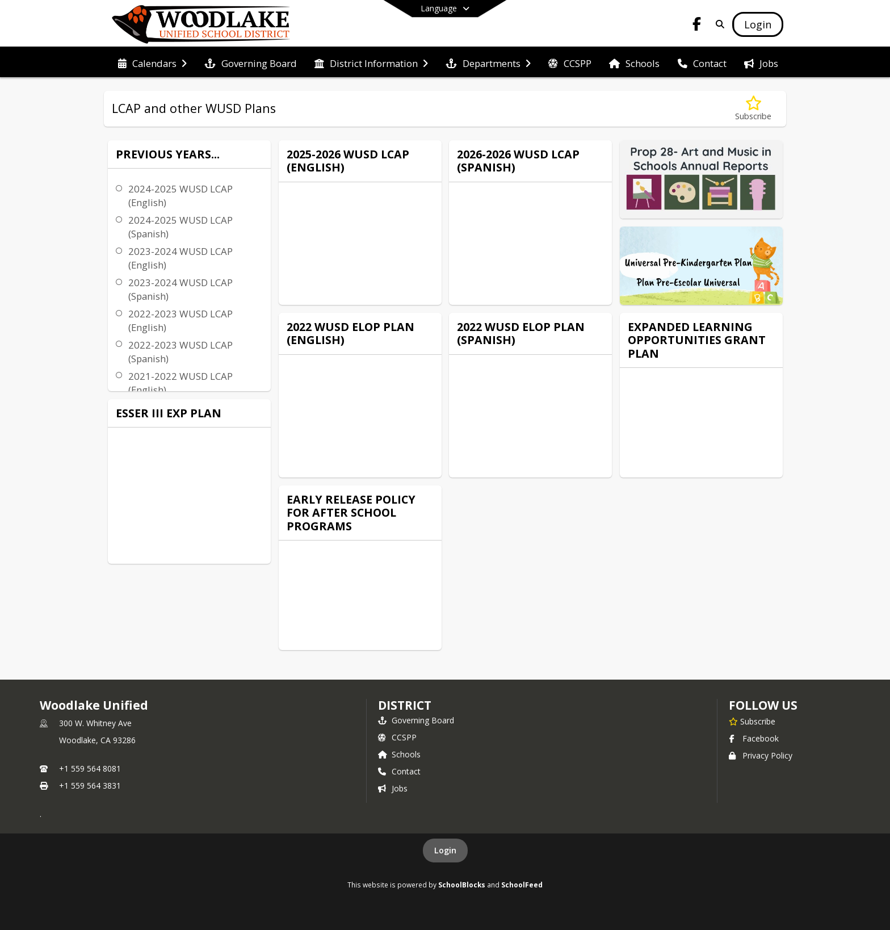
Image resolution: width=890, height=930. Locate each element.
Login (445, 850)
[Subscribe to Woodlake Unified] (752, 721)
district (404, 705)
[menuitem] (152, 62)
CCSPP (397, 737)
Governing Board (416, 720)
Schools (399, 754)
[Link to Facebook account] (697, 25)
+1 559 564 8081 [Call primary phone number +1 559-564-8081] (90, 768)
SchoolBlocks (461, 884)
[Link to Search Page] (717, 24)
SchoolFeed (522, 884)
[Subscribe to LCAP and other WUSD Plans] (753, 108)
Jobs (393, 788)
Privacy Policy (760, 755)
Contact (399, 771)
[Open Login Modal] (757, 24)
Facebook (754, 738)
